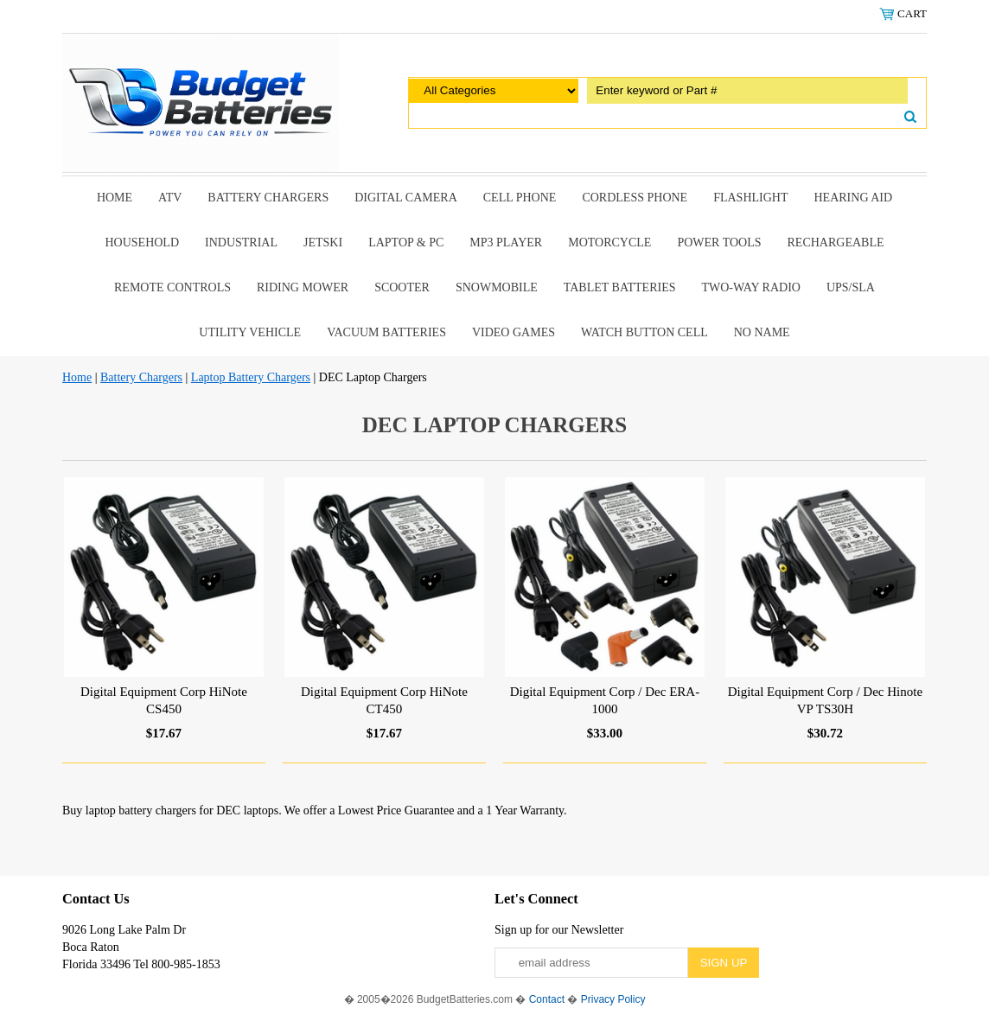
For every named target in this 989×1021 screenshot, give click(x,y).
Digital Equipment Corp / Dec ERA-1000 (605, 700)
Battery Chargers (268, 197)
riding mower (302, 287)
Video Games (513, 332)
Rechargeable (836, 242)
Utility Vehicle (250, 332)
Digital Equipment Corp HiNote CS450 (163, 700)
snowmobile (497, 287)
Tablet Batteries (620, 287)
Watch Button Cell (644, 332)
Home (114, 197)
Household (142, 242)
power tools (719, 242)
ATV (170, 197)
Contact (547, 999)
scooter (402, 287)
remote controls (172, 287)
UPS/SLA (850, 287)
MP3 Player (505, 242)
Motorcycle (609, 242)
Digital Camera (405, 197)
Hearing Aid (853, 197)
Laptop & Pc (405, 242)
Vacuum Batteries (386, 332)
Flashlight (750, 197)
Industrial (241, 242)
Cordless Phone (634, 197)
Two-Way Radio (750, 287)
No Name (762, 332)
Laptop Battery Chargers (250, 377)
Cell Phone (520, 197)
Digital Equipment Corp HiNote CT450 (384, 700)
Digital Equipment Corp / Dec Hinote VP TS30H (825, 700)
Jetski (322, 242)
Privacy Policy (613, 999)
